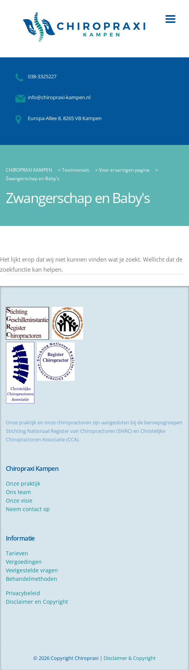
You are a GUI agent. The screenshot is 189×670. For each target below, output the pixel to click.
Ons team (18, 492)
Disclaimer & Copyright (130, 657)
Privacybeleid (23, 593)
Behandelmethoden (31, 578)
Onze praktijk (23, 483)
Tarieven (17, 553)
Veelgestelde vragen (32, 570)
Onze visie (19, 500)
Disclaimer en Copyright (37, 601)
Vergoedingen (24, 561)
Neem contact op (28, 509)
